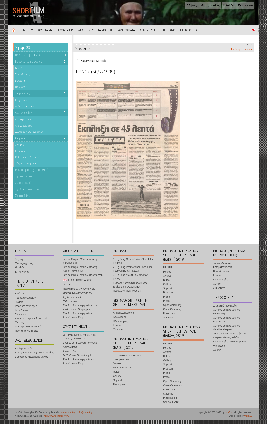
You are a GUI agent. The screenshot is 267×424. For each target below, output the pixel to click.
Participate (119, 387)
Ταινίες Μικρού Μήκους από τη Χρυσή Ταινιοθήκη (80, 272)
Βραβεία (20, 84)
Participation (170, 401)
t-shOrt (228, 416)
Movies (117, 367)
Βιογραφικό (21, 103)
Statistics (168, 321)
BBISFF (167, 271)
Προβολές (21, 90)
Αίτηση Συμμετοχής (123, 316)
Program (168, 296)
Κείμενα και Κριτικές (27, 161)
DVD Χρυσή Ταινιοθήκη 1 (77, 358)
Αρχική (14, 33)
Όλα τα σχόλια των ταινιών (77, 296)
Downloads (169, 316)
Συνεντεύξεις (70, 354)
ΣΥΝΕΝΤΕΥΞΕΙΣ (159, 34)
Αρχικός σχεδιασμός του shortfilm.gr (226, 315)
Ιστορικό (20, 154)
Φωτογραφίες (23, 116)
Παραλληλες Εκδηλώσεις (127, 294)
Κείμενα (20, 142)
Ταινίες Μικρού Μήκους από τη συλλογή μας (80, 264)
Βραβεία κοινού (221, 274)
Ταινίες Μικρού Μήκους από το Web (83, 278)
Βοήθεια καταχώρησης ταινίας (31, 360)
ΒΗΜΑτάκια (21, 313)
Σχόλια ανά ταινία (72, 300)
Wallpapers (219, 349)
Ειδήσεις (192, 5)
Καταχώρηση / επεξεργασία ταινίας (34, 356)
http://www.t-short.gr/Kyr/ (56, 419)
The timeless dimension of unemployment (127, 361)
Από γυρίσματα (23, 129)
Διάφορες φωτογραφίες (29, 135)
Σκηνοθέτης (22, 96)
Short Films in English (253, 33)
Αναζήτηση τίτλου (24, 352)
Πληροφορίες (120, 324)
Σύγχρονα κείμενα (25, 167)
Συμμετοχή (219, 291)
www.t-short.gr (68, 416)
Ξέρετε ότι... (21, 318)
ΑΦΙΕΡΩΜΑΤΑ (135, 34)
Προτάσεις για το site (26, 334)
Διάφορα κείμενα (25, 109)
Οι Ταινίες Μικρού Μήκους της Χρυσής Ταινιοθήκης (79, 340)
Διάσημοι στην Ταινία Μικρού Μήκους (31, 324)
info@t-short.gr (85, 416)
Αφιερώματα (70, 350)
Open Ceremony (172, 308)
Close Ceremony (172, 312)
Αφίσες (217, 353)
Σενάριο (20, 148)
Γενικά (18, 71)
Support (117, 383)
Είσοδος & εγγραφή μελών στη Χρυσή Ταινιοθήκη (80, 318)
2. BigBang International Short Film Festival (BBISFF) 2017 (132, 272)
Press (166, 304)
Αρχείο (217, 287)
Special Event (170, 405)
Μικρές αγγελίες (210, 5)
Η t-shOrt (228, 5)
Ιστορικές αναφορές (26, 309)
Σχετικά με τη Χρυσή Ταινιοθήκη (80, 346)
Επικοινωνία (245, 5)
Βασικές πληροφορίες (28, 65)
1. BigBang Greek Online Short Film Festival (133, 264)
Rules (116, 375)
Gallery (117, 379)
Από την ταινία (23, 123)
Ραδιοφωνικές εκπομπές (28, 330)
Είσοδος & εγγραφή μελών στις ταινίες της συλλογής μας (80, 311)
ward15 (248, 419)
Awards (167, 279)
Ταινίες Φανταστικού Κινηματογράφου (224, 268)
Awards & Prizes (122, 371)
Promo (166, 300)
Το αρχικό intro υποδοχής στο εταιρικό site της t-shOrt (229, 339)
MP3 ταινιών (70, 304)
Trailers (19, 305)
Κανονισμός (119, 320)
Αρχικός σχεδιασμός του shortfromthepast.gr (226, 331)
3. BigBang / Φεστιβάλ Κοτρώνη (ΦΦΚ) (131, 280)
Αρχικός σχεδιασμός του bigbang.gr (226, 323)
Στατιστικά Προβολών (225, 309)
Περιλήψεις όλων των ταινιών (79, 292)
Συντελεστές (22, 78)
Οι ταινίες (118, 333)
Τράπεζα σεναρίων (25, 301)
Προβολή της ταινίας (241, 52)
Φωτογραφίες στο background (229, 345)
